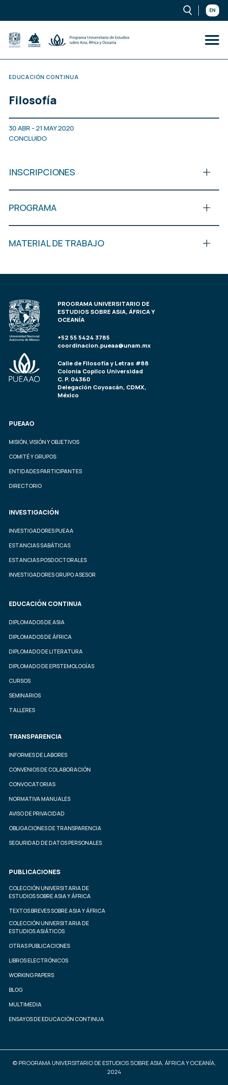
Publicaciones (35, 871)
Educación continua (45, 603)
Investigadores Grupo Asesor (52, 574)
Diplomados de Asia (37, 622)
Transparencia (35, 736)
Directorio (25, 486)
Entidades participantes (45, 471)
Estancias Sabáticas (39, 545)
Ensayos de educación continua (56, 1019)
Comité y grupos (32, 456)
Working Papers (31, 975)
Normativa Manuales (39, 799)
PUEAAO (22, 423)
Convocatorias (32, 784)
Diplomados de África (40, 637)
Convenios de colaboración (50, 769)
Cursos (20, 681)
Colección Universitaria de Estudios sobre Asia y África (50, 892)
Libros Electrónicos (38, 960)
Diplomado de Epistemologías (51, 666)
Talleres (22, 710)
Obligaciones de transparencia (55, 828)
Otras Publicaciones (39, 946)
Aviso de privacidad (37, 813)
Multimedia (25, 1004)
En (212, 10)
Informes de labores (38, 755)
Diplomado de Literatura (46, 651)
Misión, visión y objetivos (44, 442)
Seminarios (25, 695)
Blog (16, 990)
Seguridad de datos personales (55, 843)
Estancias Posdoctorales (48, 560)
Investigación (34, 512)
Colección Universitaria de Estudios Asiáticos (49, 927)
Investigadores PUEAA (41, 531)
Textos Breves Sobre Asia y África (57, 911)
